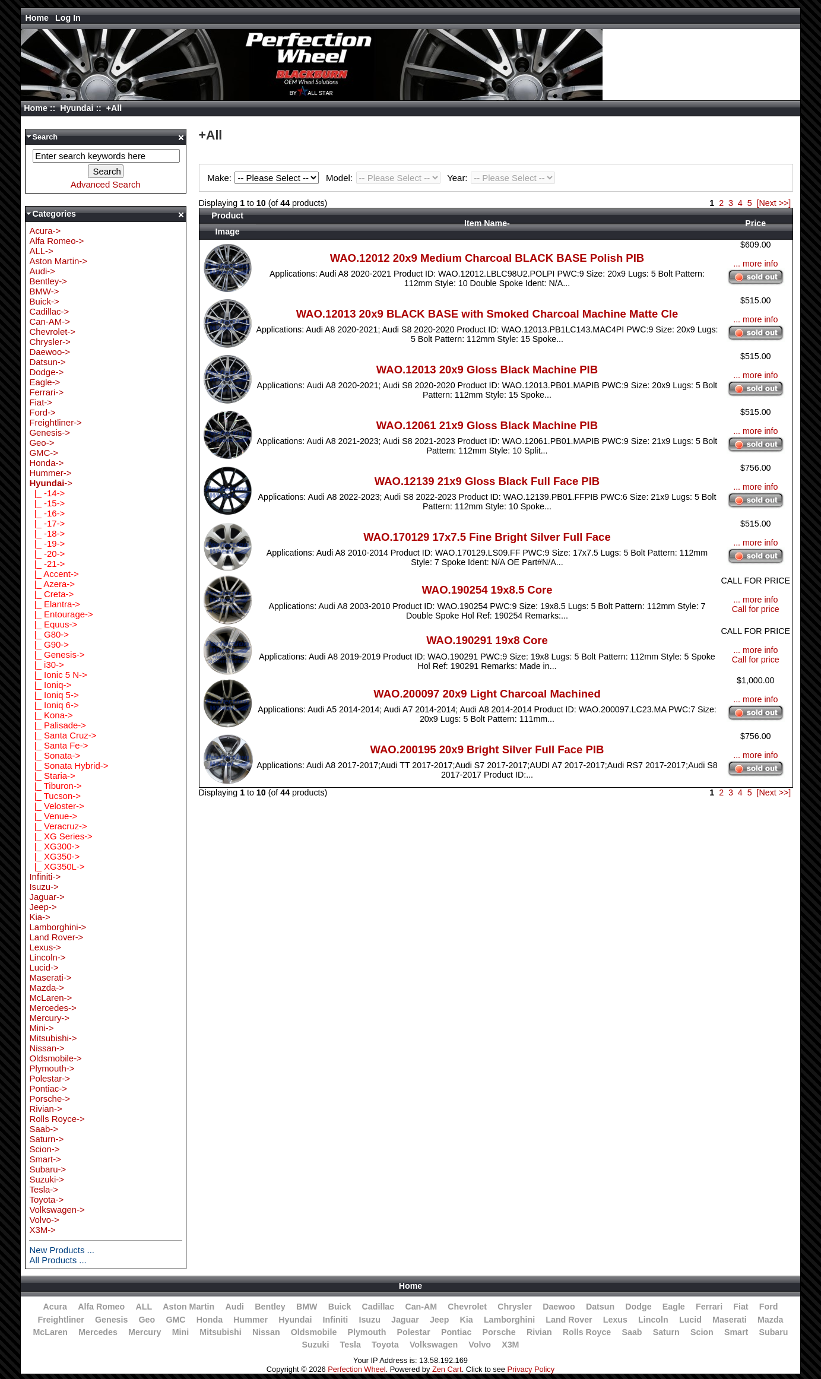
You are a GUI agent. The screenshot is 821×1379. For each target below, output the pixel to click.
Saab (632, 1332)
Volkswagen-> (56, 1209)
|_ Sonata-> (54, 755)
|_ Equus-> (53, 624)
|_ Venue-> (53, 816)
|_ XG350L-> (56, 866)
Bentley (270, 1306)
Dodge (638, 1306)
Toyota (385, 1344)
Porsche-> (49, 1098)
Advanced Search (106, 184)
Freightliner (60, 1319)
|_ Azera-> (52, 584)
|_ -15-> (47, 503)
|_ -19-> (47, 543)
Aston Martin (188, 1306)
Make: (264, 178)
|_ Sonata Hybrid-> (68, 765)
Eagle (673, 1306)
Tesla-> (43, 1189)
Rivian (539, 1332)
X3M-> (42, 1230)
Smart (736, 1332)
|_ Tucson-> (55, 796)
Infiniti (335, 1319)
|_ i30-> (46, 665)
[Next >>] (774, 203)
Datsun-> (47, 362)
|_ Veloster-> (56, 806)
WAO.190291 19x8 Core (487, 640)
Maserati (729, 1319)
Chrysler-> (49, 342)
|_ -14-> (47, 493)
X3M (510, 1344)
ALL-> (41, 251)
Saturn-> (46, 1139)
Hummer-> (50, 473)
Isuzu (369, 1319)
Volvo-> (44, 1220)
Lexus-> (45, 947)
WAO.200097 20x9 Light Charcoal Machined (486, 693)
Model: (384, 178)
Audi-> (42, 271)
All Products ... (57, 1260)
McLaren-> (50, 998)
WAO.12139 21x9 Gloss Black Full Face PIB (487, 481)
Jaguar (405, 1319)
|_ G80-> (49, 634)
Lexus (615, 1319)
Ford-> (42, 412)
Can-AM (421, 1306)
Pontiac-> (48, 1088)
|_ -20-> (47, 554)
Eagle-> (44, 382)
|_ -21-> (47, 564)
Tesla (350, 1344)
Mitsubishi (220, 1332)
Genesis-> (49, 432)
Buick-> (44, 301)
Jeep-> (42, 907)
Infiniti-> (45, 876)
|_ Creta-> (51, 594)
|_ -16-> (47, 513)
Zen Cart (447, 1369)
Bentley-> (48, 281)
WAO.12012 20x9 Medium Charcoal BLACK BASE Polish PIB (487, 258)
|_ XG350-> (54, 856)
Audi (234, 1306)
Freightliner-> (55, 422)
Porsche (499, 1332)
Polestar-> (49, 1078)
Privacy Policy (531, 1369)
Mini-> (41, 1028)
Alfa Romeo (101, 1306)
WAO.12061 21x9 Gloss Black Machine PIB (487, 425)
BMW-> (44, 291)
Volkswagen (434, 1344)
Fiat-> (40, 402)
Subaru (773, 1332)
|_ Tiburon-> (55, 786)
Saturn (666, 1332)
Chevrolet (467, 1306)
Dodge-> (46, 372)
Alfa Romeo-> (56, 241)
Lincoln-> (47, 957)
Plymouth (366, 1332)
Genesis (111, 1319)
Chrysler (514, 1306)
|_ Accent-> (53, 574)
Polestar (413, 1332)
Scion (702, 1332)
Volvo (479, 1344)
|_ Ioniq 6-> (53, 705)
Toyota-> (46, 1199)
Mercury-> (49, 1018)
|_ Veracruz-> (58, 826)
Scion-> (44, 1149)
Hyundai (76, 108)
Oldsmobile (314, 1332)
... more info (755, 263)
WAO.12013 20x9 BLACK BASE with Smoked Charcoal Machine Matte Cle (487, 313)
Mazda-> (46, 987)
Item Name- (487, 223)
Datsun (600, 1306)
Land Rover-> (56, 937)
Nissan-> (46, 1048)
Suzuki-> (46, 1179)
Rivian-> (45, 1109)
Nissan (266, 1332)
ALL (143, 1306)
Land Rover (569, 1319)
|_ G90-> (49, 644)
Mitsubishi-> (53, 1038)
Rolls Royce (587, 1332)
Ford (768, 1306)
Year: (501, 178)
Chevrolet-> (52, 331)
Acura (55, 1306)
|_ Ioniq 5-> (53, 695)
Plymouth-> (51, 1068)
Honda (209, 1319)
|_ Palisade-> (57, 725)
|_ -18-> (47, 533)
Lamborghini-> (57, 927)
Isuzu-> (43, 887)
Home (37, 18)
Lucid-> (43, 967)
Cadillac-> (49, 311)
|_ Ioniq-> (50, 685)
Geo (147, 1319)
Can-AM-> (49, 321)
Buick (339, 1306)
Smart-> (45, 1159)
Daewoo (559, 1306)
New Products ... (61, 1250)
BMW (307, 1306)
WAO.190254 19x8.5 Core (486, 590)
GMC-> (43, 453)
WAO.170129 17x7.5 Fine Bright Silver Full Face (486, 537)
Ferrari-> (46, 392)
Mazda (770, 1319)
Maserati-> (50, 977)
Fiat (740, 1306)
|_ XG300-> (54, 846)
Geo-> (41, 443)
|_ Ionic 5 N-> (58, 675)
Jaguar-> (46, 897)
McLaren (50, 1332)
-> (50, 483)
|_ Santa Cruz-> (62, 735)
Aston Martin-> (58, 261)
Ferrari (709, 1306)
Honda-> (46, 463)
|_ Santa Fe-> (58, 745)
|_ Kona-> (50, 715)
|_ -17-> (47, 523)
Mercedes (98, 1332)
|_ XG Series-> (60, 836)
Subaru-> (47, 1169)
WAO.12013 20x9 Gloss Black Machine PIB (487, 369)
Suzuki (315, 1344)
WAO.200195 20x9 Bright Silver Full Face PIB (487, 749)
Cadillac (378, 1306)
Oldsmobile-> (55, 1058)
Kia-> (39, 917)
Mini (180, 1332)
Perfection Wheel (356, 1369)
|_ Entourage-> (61, 614)
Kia (466, 1319)
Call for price (755, 609)
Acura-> (45, 231)
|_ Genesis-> (56, 654)
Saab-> (43, 1129)
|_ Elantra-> (54, 604)
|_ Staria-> (52, 776)
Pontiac (456, 1332)
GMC (175, 1319)
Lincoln (653, 1319)
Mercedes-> (52, 1008)
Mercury (144, 1332)
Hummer (250, 1319)
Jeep (439, 1319)
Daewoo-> (49, 352)
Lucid (690, 1319)
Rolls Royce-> (56, 1119)
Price (755, 223)
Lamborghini (509, 1319)
